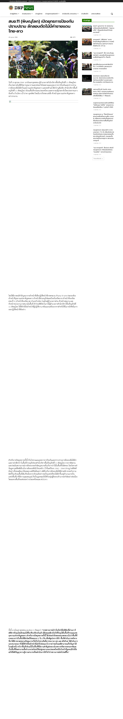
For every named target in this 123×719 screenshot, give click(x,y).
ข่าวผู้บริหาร (12, 662)
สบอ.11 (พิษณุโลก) (19, 629)
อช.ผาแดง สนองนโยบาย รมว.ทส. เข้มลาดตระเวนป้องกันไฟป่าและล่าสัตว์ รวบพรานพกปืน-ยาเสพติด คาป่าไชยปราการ (103, 79)
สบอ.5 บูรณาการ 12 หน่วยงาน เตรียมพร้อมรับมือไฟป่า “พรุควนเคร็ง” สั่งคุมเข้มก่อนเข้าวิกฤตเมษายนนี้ (103, 29)
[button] (111, 13)
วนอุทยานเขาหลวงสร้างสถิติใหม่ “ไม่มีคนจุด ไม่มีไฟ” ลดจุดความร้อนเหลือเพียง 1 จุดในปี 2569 (103, 105)
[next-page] (13, 678)
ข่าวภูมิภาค (61, 662)
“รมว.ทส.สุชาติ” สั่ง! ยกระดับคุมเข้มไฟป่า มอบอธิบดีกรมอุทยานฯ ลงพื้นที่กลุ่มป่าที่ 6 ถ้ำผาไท (103, 55)
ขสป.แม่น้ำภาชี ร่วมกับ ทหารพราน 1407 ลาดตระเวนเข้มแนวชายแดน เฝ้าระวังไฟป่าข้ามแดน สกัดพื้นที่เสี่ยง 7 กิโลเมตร (103, 92)
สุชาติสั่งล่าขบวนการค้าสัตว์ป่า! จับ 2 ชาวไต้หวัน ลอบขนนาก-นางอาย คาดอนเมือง (103, 66)
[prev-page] (10, 678)
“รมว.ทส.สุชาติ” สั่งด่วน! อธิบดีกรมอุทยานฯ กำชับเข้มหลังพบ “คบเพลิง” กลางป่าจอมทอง (103, 150)
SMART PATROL (38, 662)
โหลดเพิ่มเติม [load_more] (98, 159)
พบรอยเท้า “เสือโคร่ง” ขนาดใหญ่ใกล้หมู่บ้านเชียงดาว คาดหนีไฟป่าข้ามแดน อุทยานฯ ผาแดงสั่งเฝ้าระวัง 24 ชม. (103, 42)
